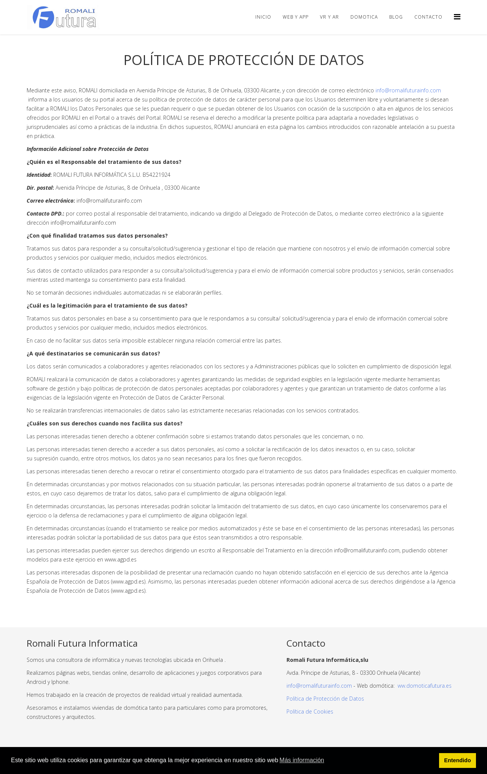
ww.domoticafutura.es (424, 685)
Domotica (364, 17)
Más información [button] (302, 760)
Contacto (428, 17)
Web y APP (296, 17)
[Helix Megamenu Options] (457, 16)
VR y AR (329, 17)
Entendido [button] (457, 760)
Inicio (263, 17)
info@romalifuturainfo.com (408, 90)
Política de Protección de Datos (325, 698)
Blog (396, 17)
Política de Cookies (309, 711)
